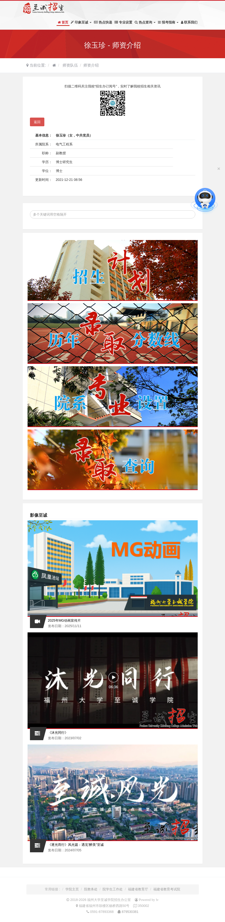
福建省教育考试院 (166, 889)
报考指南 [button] (168, 22)
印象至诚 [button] (81, 22)
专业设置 (123, 22)
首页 (63, 22)
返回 (37, 122)
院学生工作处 (113, 889)
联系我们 (189, 22)
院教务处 (91, 889)
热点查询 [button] (145, 22)
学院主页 (72, 889)
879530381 (130, 912)
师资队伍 (69, 65)
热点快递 (103, 22)
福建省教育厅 (138, 889)
